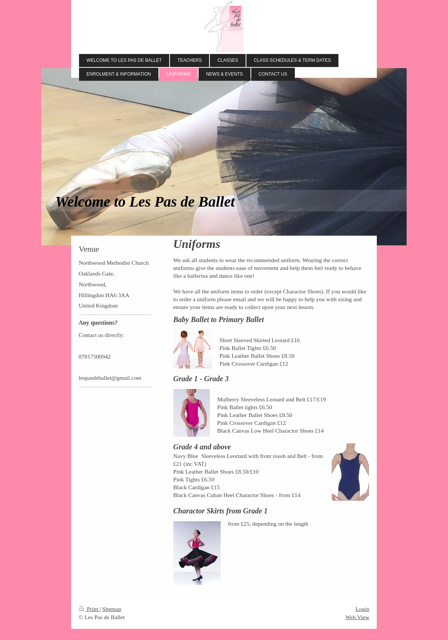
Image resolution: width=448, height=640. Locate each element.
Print (89, 609)
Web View (357, 617)
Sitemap (111, 609)
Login (362, 609)
